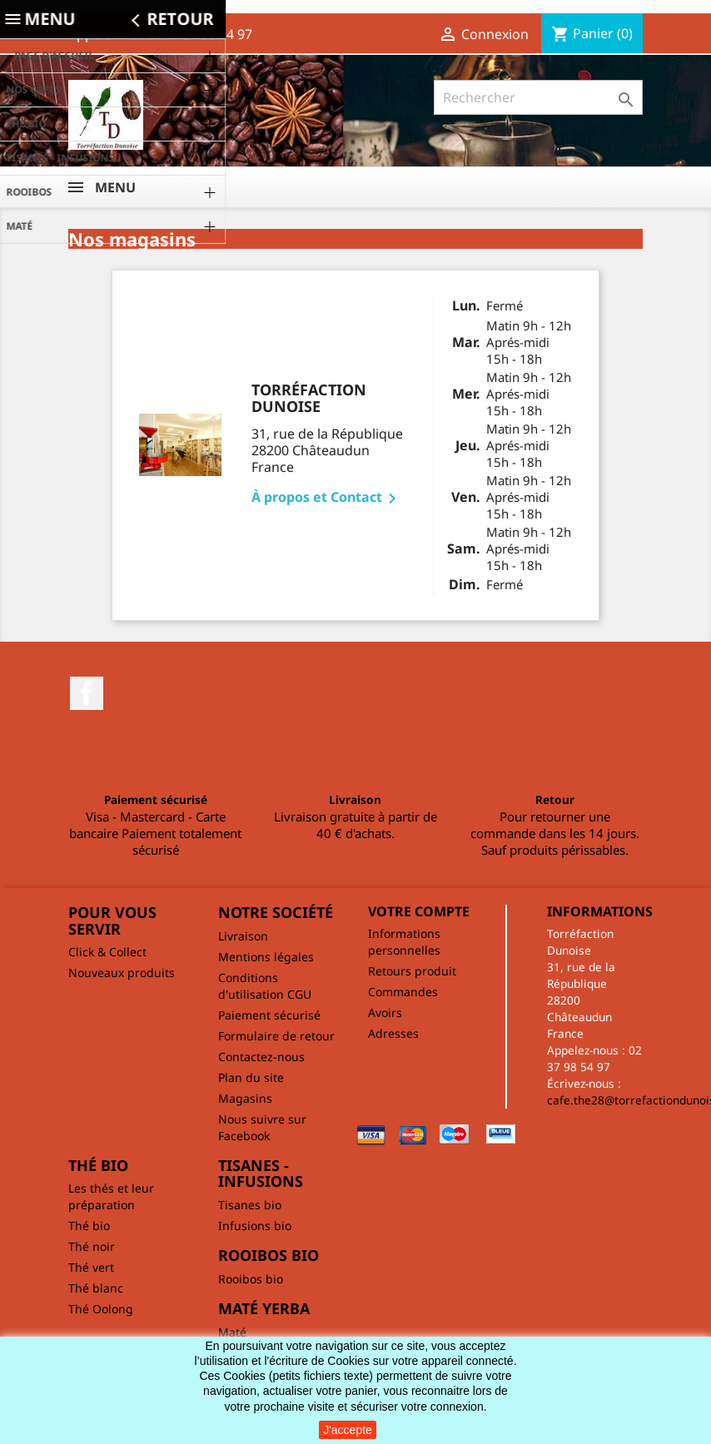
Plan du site (251, 1077)
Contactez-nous (261, 1056)
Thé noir (91, 1246)
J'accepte (347, 1430)
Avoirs (385, 1012)
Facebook (86, 693)
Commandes (403, 992)
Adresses (393, 1033)
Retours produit (412, 971)
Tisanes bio (249, 1205)
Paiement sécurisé (269, 1015)
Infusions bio (254, 1225)
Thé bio (89, 1225)
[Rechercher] (538, 97)
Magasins (245, 1098)
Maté (232, 1332)
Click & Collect (107, 952)
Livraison (243, 936)
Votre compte (419, 911)
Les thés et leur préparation (111, 1196)
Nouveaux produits (121, 972)
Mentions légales (266, 957)
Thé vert (91, 1267)
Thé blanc (95, 1288)
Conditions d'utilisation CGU (264, 986)
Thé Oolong (100, 1309)
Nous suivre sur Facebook (262, 1127)
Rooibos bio (250, 1279)
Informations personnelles (404, 941)
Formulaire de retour (276, 1036)
